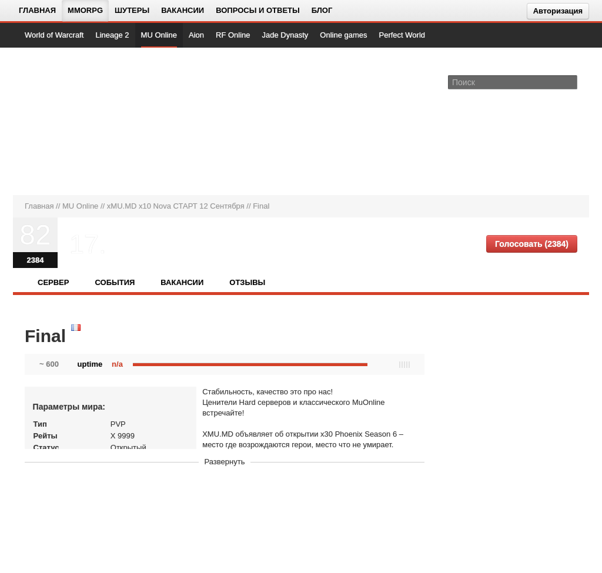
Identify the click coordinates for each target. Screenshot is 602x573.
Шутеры (132, 10)
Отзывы (247, 282)
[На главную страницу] (64, 121)
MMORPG (85, 10)
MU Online (159, 35)
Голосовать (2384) (531, 244)
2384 (35, 260)
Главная (37, 10)
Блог (322, 10)
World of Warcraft (54, 35)
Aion (196, 35)
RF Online (233, 35)
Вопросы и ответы (258, 10)
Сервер (53, 282)
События (115, 282)
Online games (343, 35)
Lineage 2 (112, 35)
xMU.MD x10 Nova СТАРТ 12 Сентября (176, 206)
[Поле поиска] (570, 82)
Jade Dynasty (285, 35)
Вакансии (182, 10)
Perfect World (402, 35)
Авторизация (558, 10)
